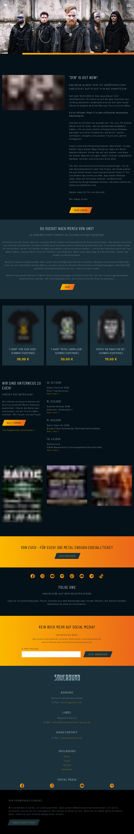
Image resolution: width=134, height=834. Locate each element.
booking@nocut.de (71, 702)
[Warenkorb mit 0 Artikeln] (5, 5)
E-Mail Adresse (30, 648)
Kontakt (67, 769)
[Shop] (67, 287)
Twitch (67, 765)
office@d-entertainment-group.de (71, 722)
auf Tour (109, 105)
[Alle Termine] (14, 423)
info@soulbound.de (71, 737)
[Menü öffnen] (128, 5)
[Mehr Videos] (80, 210)
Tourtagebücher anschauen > (18, 430)
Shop (67, 756)
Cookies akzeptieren (23, 822)
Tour (67, 761)
